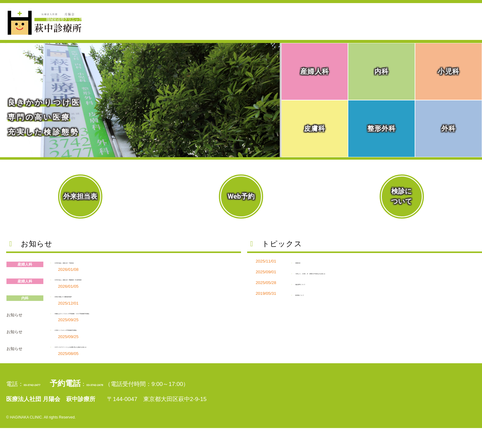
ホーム (233, 29)
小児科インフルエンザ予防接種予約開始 (117, 338)
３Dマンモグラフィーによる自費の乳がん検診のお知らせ (145, 355)
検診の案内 (415, 29)
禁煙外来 (310, 261)
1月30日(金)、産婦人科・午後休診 (107, 261)
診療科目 (369, 29)
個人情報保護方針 (417, 8)
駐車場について (321, 293)
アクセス (462, 29)
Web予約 (240, 196)
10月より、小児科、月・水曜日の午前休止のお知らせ (379, 272)
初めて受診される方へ (353, 8)
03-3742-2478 (196, 395)
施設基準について (324, 282)
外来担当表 (80, 196)
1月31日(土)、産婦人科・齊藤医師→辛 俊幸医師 (128, 278)
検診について (401, 196)
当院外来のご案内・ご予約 (300, 29)
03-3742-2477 (66, 395)
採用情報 (465, 8)
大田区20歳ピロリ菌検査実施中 (104, 295)
